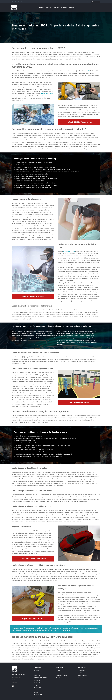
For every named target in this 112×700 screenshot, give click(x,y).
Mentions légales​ (82, 675)
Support (56, 7)
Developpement (60, 673)
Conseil (58, 670)
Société (71, 7)
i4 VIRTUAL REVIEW (39, 695)
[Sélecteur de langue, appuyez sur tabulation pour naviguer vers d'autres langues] (87, 2)
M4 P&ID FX (37, 682)
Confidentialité (82, 673)
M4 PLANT (36, 670)
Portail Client (81, 670)
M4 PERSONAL (38, 687)
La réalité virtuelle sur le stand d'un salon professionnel (36, 353)
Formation (58, 678)
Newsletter (81, 678)
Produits (41, 7)
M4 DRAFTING (37, 680)
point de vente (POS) (69, 251)
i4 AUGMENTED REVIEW (40, 678)
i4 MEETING (37, 675)
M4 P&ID (36, 690)
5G (89, 71)
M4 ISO (36, 685)
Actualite (63, 7)
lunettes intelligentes (47, 93)
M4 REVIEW (37, 673)
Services (48, 7)
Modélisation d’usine (61, 675)
